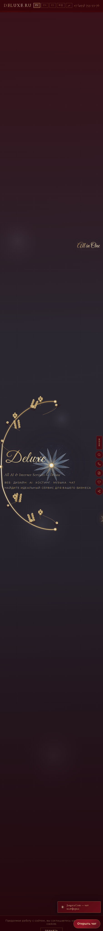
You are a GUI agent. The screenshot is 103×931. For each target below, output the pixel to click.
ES (52, 5)
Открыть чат (86, 923)
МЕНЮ (99, 443)
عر (69, 5)
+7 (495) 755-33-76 (86, 5)
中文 (61, 5)
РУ (36, 5)
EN (45, 5)
